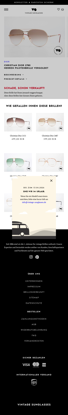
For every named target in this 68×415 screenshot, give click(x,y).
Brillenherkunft (34, 292)
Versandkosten (34, 341)
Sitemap (34, 297)
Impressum (34, 286)
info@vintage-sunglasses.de (34, 202)
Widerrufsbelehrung (34, 330)
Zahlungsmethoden (34, 319)
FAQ (34, 335)
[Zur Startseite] (34, 405)
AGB (34, 324)
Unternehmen (34, 281)
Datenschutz (34, 303)
